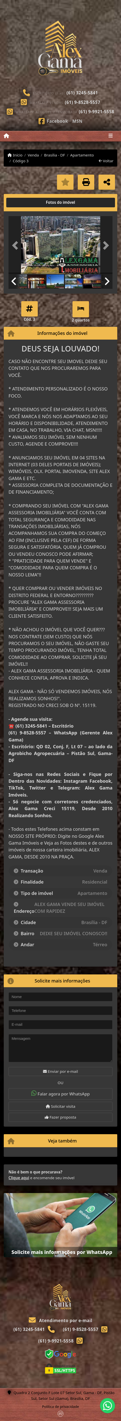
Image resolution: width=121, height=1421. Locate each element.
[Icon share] (53, 120)
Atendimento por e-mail (60, 1320)
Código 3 (20, 160)
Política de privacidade (60, 1406)
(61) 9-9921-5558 (96, 111)
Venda (33, 154)
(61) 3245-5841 (82, 93)
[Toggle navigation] (110, 136)
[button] (16, 245)
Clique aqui (18, 1177)
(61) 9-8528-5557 (82, 102)
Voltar (106, 160)
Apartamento (82, 154)
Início (15, 154)
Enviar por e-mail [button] (60, 1071)
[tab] (24, 202)
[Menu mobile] (6, 135)
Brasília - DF (54, 154)
